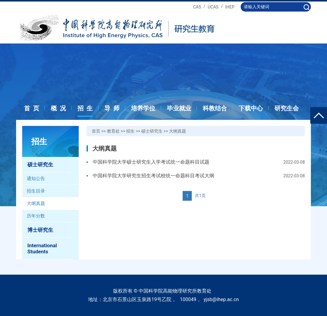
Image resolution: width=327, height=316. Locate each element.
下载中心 (251, 108)
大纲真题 (36, 203)
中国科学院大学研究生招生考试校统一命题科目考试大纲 (153, 176)
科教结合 (215, 108)
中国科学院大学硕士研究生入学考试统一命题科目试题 (151, 162)
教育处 (113, 131)
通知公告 (36, 178)
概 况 (58, 108)
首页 (96, 131)
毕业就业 (179, 108)
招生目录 (36, 191)
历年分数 (36, 216)
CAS (197, 7)
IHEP (230, 7)
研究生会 (286, 108)
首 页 (31, 108)
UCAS (213, 7)
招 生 (85, 108)
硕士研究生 (152, 131)
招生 (130, 131)
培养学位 (143, 108)
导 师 (111, 108)
